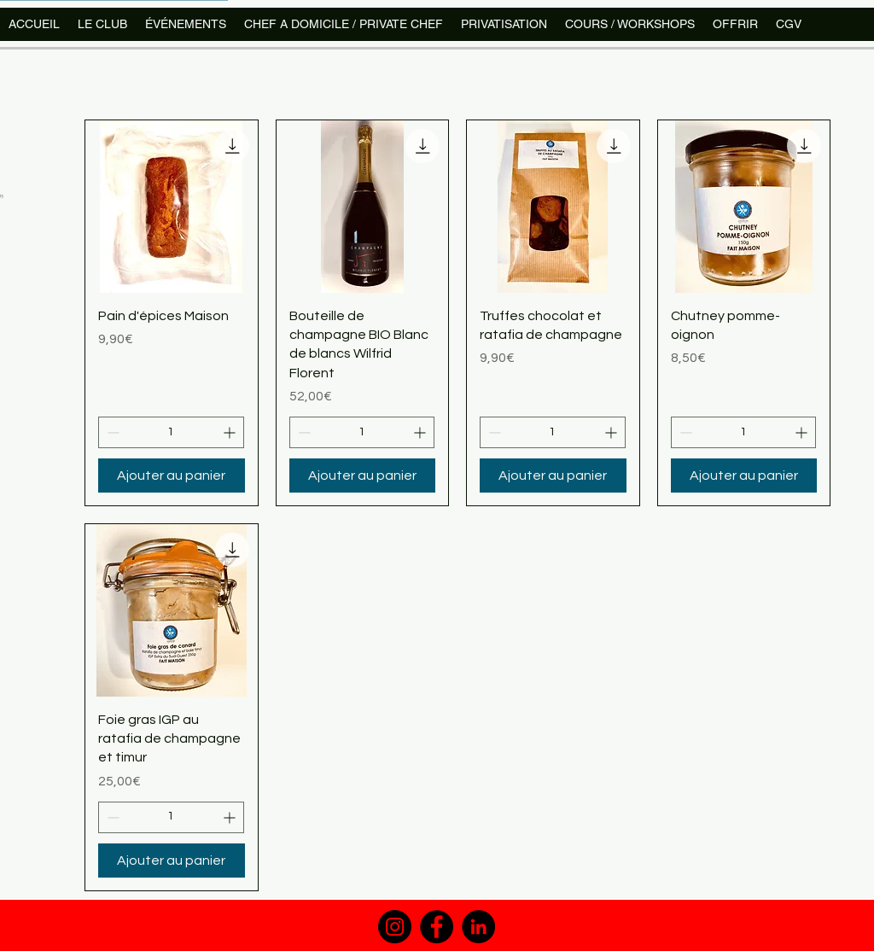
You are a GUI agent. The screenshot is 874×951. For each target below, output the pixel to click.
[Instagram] (394, 926)
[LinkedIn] (478, 926)
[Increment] (231, 432)
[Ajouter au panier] (171, 475)
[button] (629, 24)
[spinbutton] (171, 432)
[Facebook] (436, 926)
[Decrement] (111, 432)
